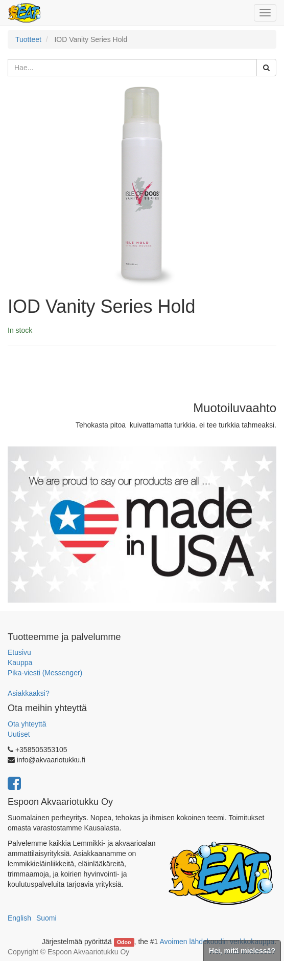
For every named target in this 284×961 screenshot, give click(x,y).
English (19, 918)
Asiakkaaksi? (29, 693)
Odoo (124, 942)
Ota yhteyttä (27, 724)
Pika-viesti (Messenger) (45, 673)
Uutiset (19, 734)
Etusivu (19, 652)
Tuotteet (28, 39)
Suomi (46, 918)
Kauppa (20, 662)
